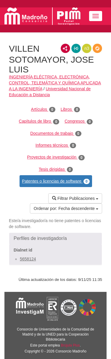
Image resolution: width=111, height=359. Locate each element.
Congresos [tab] (79, 121)
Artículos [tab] (43, 109)
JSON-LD (76, 48)
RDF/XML (65, 48)
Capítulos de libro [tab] (39, 121)
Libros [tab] (70, 109)
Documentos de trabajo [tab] (55, 133)
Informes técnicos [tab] (56, 145)
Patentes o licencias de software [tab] (55, 181)
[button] (55, 238)
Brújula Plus (70, 345)
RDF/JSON (97, 48)
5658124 (28, 259)
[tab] (55, 238)
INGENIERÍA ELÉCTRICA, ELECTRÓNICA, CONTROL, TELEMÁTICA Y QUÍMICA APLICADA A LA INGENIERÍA (55, 83)
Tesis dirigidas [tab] (56, 169)
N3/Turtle (86, 48)
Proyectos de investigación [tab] (55, 157)
